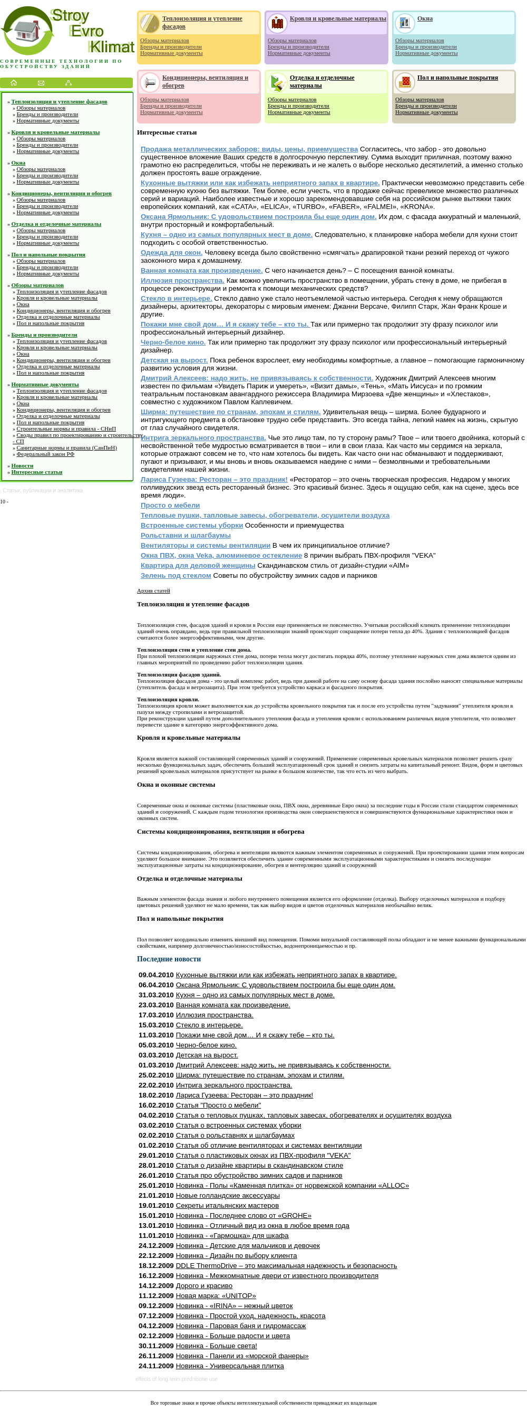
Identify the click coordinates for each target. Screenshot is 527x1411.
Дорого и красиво (204, 1286)
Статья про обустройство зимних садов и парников (259, 1175)
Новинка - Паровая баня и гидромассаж (241, 1326)
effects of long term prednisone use (176, 1379)
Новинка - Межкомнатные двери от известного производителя (277, 1276)
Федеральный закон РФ (46, 454)
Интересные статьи (37, 472)
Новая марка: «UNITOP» (216, 1296)
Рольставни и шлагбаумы (186, 535)
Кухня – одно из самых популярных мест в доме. (227, 235)
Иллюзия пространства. (183, 280)
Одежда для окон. (172, 252)
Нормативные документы (48, 120)
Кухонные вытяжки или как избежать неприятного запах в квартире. (260, 183)
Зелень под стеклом (176, 575)
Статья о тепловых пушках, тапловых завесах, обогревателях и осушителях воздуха (314, 1115)
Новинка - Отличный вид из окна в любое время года (262, 1225)
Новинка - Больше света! (216, 1346)
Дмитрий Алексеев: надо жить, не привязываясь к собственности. (257, 378)
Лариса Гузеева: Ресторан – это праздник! (214, 479)
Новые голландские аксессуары (228, 1195)
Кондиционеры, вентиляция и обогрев (62, 193)
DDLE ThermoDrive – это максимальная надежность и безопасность (286, 1266)
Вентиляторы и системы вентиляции (205, 545)
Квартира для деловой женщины (198, 565)
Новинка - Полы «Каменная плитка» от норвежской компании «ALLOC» (292, 1185)
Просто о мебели (170, 505)
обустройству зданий (45, 66)
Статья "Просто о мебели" (218, 1105)
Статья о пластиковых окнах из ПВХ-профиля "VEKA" (263, 1155)
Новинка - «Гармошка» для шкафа (232, 1236)
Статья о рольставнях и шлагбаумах (235, 1135)
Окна (19, 162)
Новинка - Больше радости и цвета (233, 1336)
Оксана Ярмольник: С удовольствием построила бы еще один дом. (259, 217)
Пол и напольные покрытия (48, 254)
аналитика (70, 490)
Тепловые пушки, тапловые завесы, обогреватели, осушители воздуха (265, 515)
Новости (23, 465)
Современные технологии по (61, 61)
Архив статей (153, 590)
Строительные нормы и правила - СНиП (66, 428)
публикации (37, 490)
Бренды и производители (48, 114)
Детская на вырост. (174, 360)
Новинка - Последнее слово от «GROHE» (243, 1215)
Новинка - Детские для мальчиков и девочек (248, 1246)
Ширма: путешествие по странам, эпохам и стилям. (231, 412)
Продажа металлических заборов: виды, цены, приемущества (249, 149)
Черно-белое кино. (173, 342)
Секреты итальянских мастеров (227, 1205)
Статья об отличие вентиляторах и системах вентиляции (269, 1145)
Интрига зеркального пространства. (203, 438)
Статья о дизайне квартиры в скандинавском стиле (260, 1165)
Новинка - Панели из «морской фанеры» (242, 1356)
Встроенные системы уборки (192, 525)
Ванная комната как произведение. (202, 270)
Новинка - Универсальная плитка (230, 1366)
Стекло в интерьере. (176, 298)
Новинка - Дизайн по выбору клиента (236, 1256)
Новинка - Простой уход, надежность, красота (251, 1316)
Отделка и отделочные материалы (57, 224)
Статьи (11, 490)
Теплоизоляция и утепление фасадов (60, 101)
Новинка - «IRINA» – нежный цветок (234, 1306)
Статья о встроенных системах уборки (238, 1125)
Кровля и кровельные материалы (56, 132)
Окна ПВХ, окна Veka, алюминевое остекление (221, 555)
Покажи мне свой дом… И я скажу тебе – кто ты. (225, 324)
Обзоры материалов (41, 107)
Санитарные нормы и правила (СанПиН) (67, 447)
